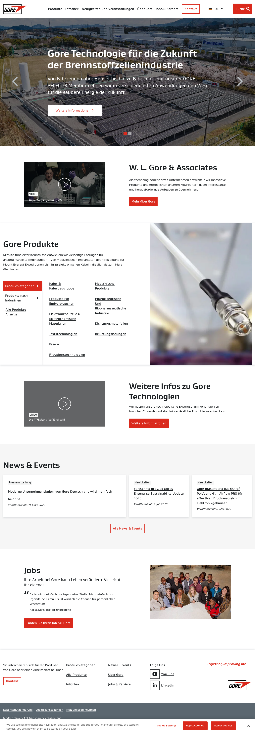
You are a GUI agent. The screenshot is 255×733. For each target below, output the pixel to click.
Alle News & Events (127, 528)
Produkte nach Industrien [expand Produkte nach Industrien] (22, 298)
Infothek (72, 684)
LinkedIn (162, 685)
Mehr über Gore (143, 201)
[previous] (15, 82)
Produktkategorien (80, 665)
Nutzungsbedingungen (81, 709)
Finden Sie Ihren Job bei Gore (48, 623)
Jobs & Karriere (119, 684)
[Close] (248, 725)
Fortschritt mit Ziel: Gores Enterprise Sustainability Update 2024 (159, 493)
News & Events (119, 665)
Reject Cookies (195, 725)
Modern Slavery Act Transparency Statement (32, 718)
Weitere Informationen (75, 110)
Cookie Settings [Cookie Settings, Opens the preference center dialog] (167, 725)
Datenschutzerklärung (17, 709)
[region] (127, 726)
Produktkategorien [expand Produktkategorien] (22, 286)
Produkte (55, 9)
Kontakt (190, 9)
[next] (240, 82)
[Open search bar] (242, 9)
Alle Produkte (76, 674)
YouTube (162, 674)
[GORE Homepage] (15, 9)
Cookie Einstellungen (49, 709)
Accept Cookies (223, 725)
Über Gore (145, 9)
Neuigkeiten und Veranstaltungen (108, 9)
